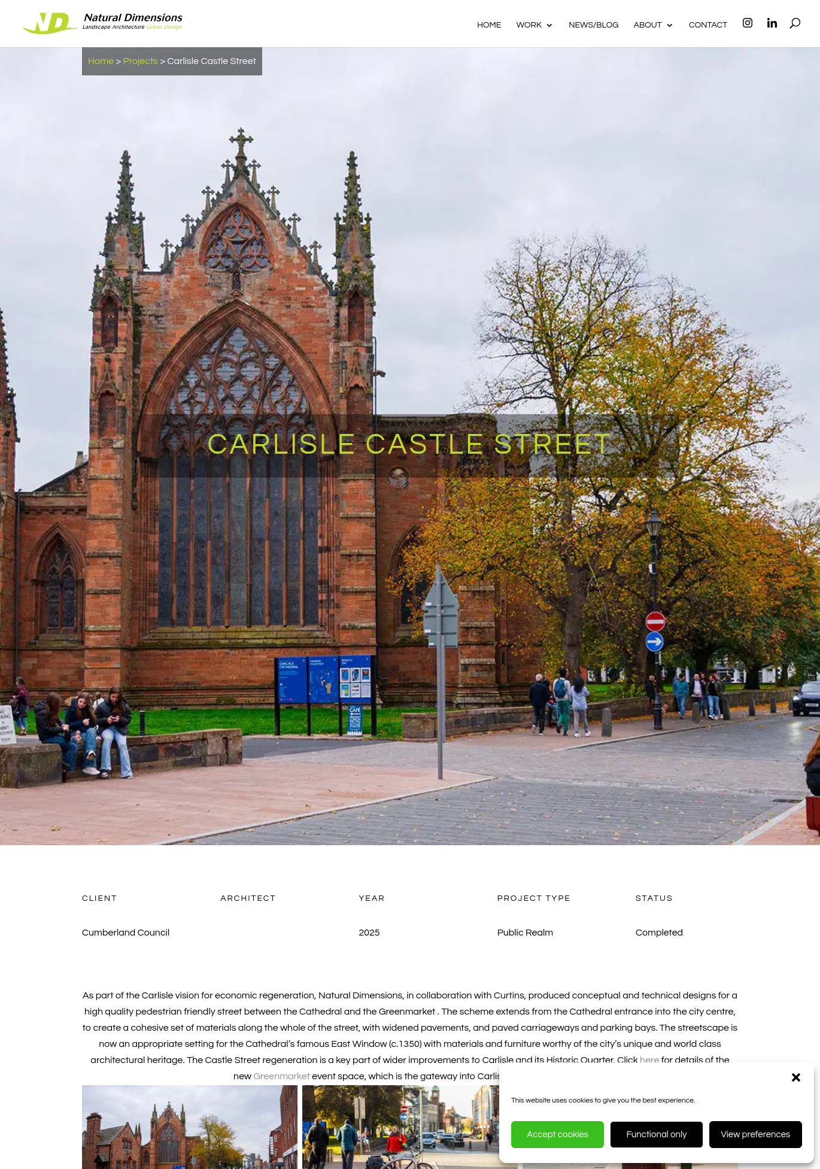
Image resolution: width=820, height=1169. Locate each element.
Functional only (656, 1134)
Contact (708, 25)
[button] (796, 1077)
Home (489, 25)
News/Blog (593, 25)
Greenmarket (281, 1076)
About (648, 25)
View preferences (755, 1134)
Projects (140, 61)
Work (529, 25)
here (650, 1060)
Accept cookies (557, 1134)
